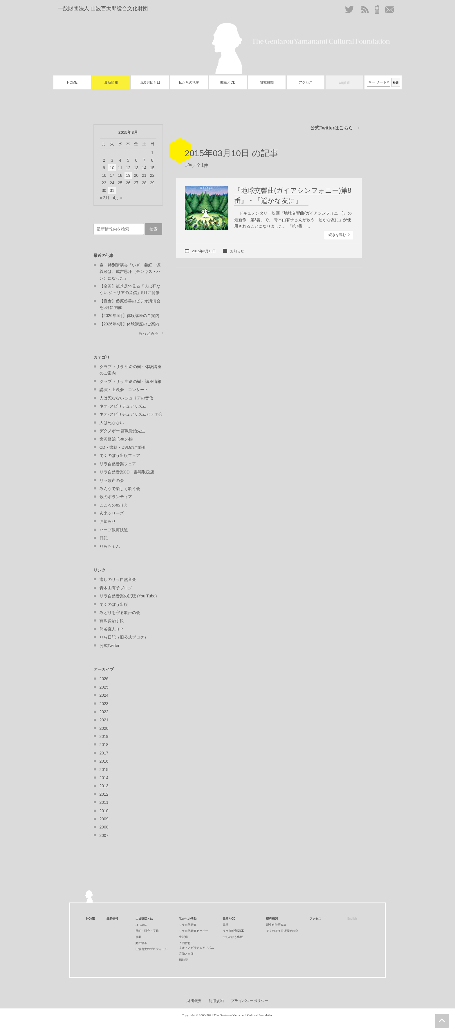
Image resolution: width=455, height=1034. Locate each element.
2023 (104, 703)
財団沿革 (141, 943)
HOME (72, 82)
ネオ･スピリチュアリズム (123, 406)
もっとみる (148, 333)
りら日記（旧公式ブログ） (124, 637)
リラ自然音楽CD (233, 930)
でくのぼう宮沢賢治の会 (282, 930)
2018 (104, 744)
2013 (104, 785)
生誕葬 (183, 936)
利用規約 (216, 1001)
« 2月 (104, 197)
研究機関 (267, 82)
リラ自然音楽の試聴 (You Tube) (128, 596)
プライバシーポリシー (249, 1001)
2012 (104, 794)
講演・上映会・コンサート (124, 389)
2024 (104, 695)
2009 (104, 819)
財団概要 (194, 1001)
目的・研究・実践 (147, 930)
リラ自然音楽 (187, 924)
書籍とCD (227, 82)
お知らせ (237, 251)
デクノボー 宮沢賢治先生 (122, 430)
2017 (104, 753)
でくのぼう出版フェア (120, 455)
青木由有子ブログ (116, 588)
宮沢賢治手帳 (112, 620)
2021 (104, 720)
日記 (104, 538)
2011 (104, 802)
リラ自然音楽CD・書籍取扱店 (127, 472)
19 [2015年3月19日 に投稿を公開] (128, 175)
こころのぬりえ (114, 505)
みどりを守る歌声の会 (120, 612)
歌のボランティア (116, 496)
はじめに (141, 924)
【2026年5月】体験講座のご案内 (130, 315)
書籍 (225, 924)
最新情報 (111, 82)
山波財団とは (150, 82)
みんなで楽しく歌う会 (120, 488)
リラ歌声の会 (112, 480)
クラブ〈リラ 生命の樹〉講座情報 (131, 381)
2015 (104, 769)
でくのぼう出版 (114, 604)
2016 (104, 761)
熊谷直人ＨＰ (112, 629)
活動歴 (183, 959)
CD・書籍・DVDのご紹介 (123, 447)
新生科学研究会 (276, 924)
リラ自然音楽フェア (118, 464)
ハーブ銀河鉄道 (114, 529)
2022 (104, 711)
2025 (104, 687)
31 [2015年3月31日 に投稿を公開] (112, 190)
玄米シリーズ (112, 513)
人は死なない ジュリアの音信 (127, 398)
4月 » (117, 197)
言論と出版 (186, 953)
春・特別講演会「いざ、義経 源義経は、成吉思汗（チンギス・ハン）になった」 (130, 271)
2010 (104, 810)
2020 (104, 728)
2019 (104, 736)
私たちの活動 (188, 82)
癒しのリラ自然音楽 (118, 579)
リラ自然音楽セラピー (193, 930)
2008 (104, 827)
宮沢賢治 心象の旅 (116, 439)
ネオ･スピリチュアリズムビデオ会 (131, 414)
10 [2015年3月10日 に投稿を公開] (112, 167)
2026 (104, 678)
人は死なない (112, 422)
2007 (104, 835)
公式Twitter (110, 645)
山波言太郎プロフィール (151, 949)
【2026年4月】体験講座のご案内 (130, 324)
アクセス (306, 82)
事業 (138, 936)
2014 (104, 777)
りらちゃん (110, 546)
